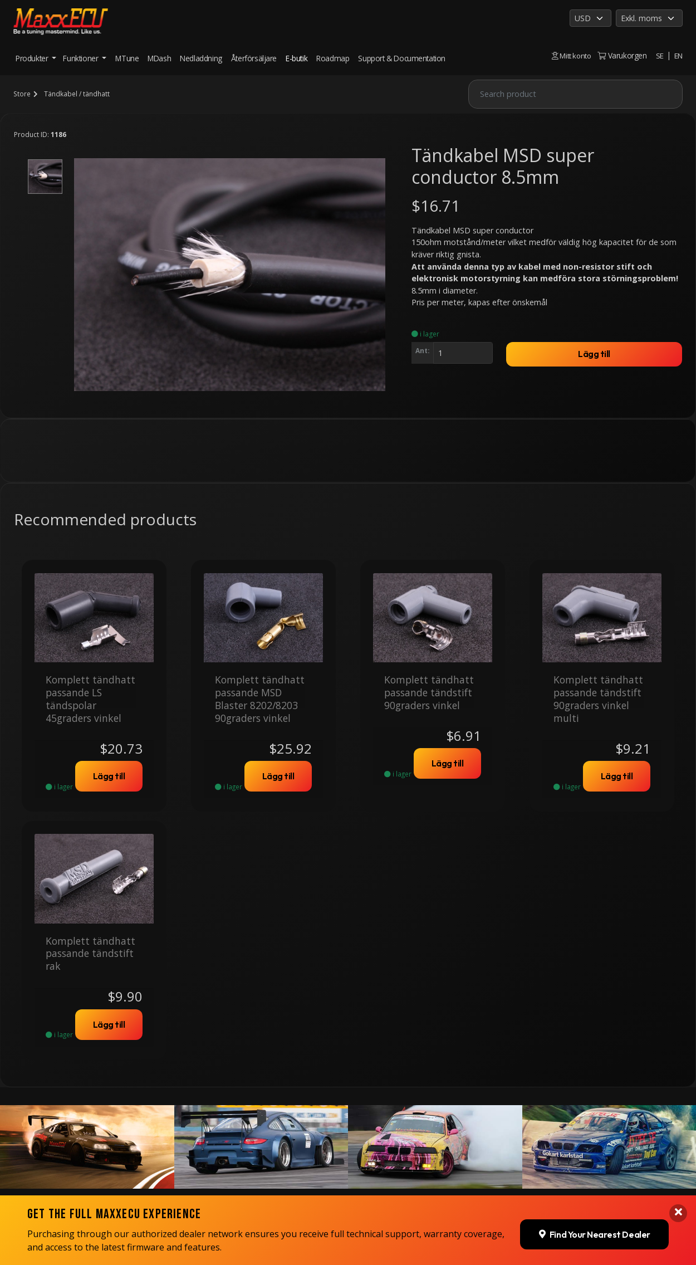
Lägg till (594, 354)
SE (659, 55)
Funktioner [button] (81, 58)
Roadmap (332, 58)
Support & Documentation (401, 58)
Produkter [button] (33, 58)
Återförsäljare (254, 58)
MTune (127, 58)
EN (678, 55)
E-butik (296, 58)
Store (21, 94)
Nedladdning (201, 58)
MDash (159, 58)
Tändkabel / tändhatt (76, 94)
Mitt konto (569, 55)
